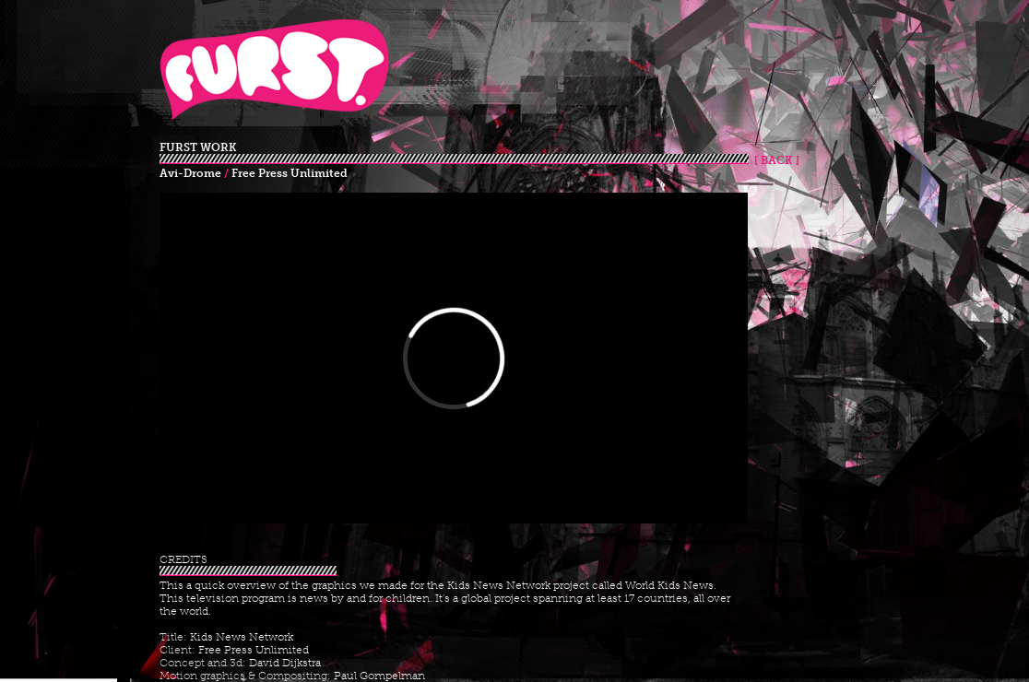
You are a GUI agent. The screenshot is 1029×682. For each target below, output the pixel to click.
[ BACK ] (774, 160)
